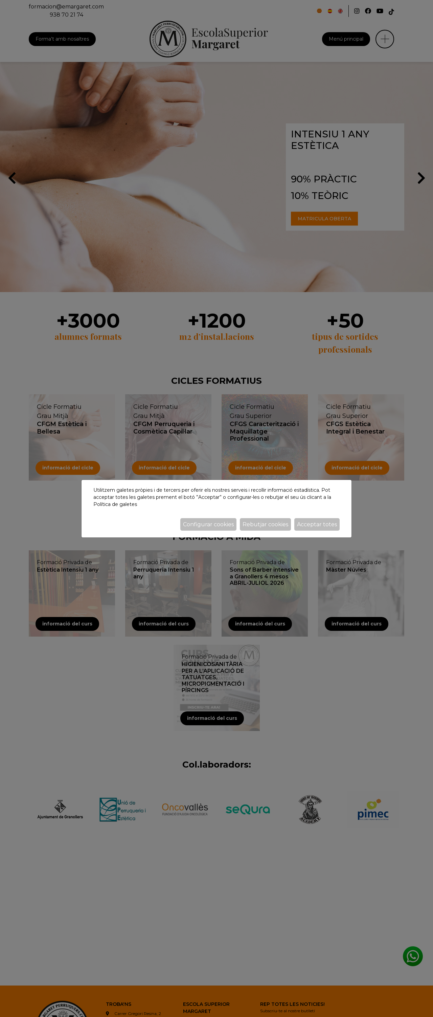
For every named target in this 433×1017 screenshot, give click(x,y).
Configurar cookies (208, 524)
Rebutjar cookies (265, 524)
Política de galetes (115, 504)
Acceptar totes (317, 524)
